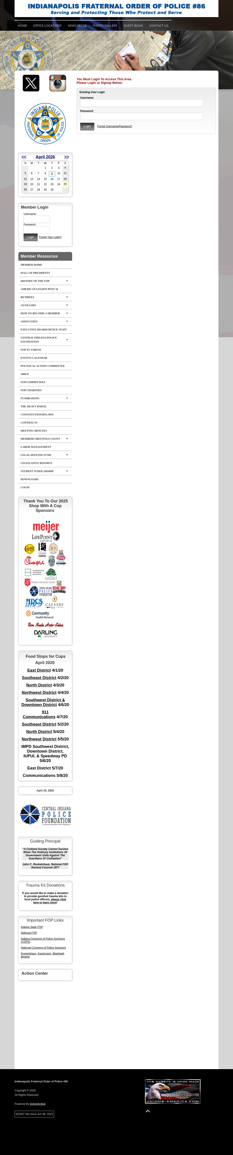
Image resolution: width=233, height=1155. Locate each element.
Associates (29, 321)
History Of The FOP (35, 281)
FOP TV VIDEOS (31, 349)
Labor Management (36, 446)
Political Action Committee (43, 366)
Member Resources (39, 256)
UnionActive (37, 1104)
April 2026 (45, 157)
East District (39, 670)
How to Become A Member (40, 313)
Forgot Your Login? (50, 237)
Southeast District (39, 678)
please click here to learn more (49, 901)
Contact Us (158, 25)
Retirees (27, 297)
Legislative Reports (36, 463)
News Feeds (77, 25)
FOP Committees (33, 382)
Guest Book (133, 25)
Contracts (29, 422)
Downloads (30, 479)
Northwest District (39, 692)
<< (24, 157)
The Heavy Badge (33, 406)
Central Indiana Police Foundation (39, 339)
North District (39, 685)
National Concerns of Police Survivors (43, 947)
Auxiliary (28, 305)
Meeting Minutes (34, 430)
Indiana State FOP (32, 927)
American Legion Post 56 (39, 289)
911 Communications (39, 714)
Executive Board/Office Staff (44, 329)
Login (25, 487)
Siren (25, 374)
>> (66, 157)
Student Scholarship (37, 471)
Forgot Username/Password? (114, 126)
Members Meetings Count (40, 438)
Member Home (31, 264)
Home (22, 25)
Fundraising (30, 398)
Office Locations (47, 25)
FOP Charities (31, 390)
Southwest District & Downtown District (43, 702)
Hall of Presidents (35, 272)
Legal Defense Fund (36, 455)
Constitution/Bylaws (37, 414)
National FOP (29, 932)
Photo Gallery (105, 25)
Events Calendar (34, 357)
